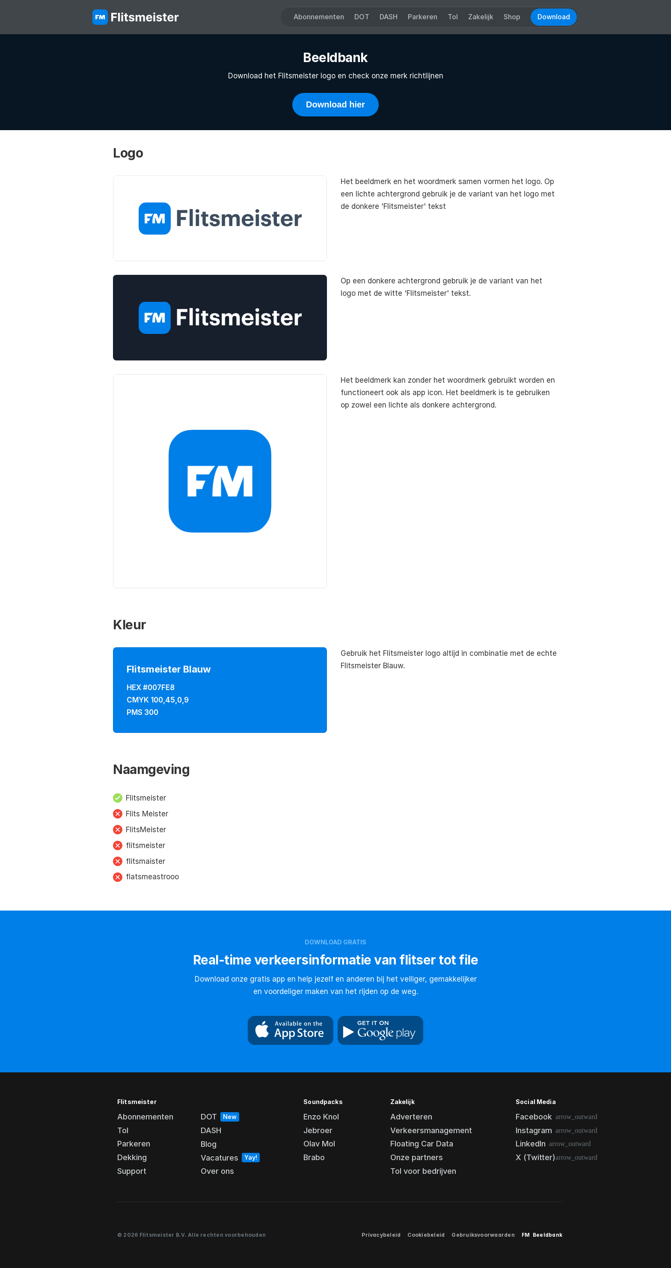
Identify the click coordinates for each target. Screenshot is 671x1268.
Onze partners (416, 1157)
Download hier (335, 104)
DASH (389, 16)
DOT (361, 16)
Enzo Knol (321, 1116)
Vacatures (219, 1157)
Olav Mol (319, 1143)
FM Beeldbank (542, 1235)
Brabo (314, 1157)
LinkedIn (531, 1143)
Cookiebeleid (426, 1235)
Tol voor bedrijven (423, 1171)
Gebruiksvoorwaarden (483, 1235)
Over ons (217, 1171)
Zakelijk (480, 16)
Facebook (534, 1116)
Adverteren (411, 1116)
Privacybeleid (381, 1235)
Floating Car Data (421, 1143)
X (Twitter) (535, 1157)
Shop (512, 16)
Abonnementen (319, 16)
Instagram (534, 1130)
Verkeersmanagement (431, 1130)
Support (131, 1171)
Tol (453, 16)
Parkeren (422, 16)
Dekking (132, 1157)
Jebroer (318, 1130)
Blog (209, 1144)
